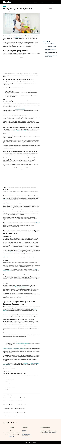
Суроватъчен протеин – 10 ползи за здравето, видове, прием (14, 412)
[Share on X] (11, 371)
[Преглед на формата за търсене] (57, 2)
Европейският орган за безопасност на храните (14, 348)
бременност (17, 37)
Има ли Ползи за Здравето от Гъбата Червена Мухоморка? (14, 405)
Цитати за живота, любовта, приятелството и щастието (51, 49)
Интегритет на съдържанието (26, 429)
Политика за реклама (25, 436)
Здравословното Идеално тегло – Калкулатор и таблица (14, 397)
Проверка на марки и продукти (26, 437)
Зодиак (41, 2)
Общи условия (24, 433)
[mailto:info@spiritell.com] (16, 423)
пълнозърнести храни (20, 109)
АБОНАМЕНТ (53, 2)
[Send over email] (6, 371)
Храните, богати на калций (21, 286)
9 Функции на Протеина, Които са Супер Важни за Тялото (14, 416)
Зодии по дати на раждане (50, 46)
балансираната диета (14, 35)
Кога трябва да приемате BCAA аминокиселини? (12, 401)
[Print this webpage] (4, 371)
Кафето (38, 222)
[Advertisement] (21, 66)
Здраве (19, 2)
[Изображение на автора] (3, 11)
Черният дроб (6, 255)
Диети (24, 2)
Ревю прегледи (44, 434)
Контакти (23, 432)
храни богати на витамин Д (22, 343)
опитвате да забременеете (14, 251)
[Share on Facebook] (9, 371)
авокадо (5, 199)
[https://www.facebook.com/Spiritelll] (11, 423)
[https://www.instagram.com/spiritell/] (14, 423)
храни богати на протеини (20, 130)
